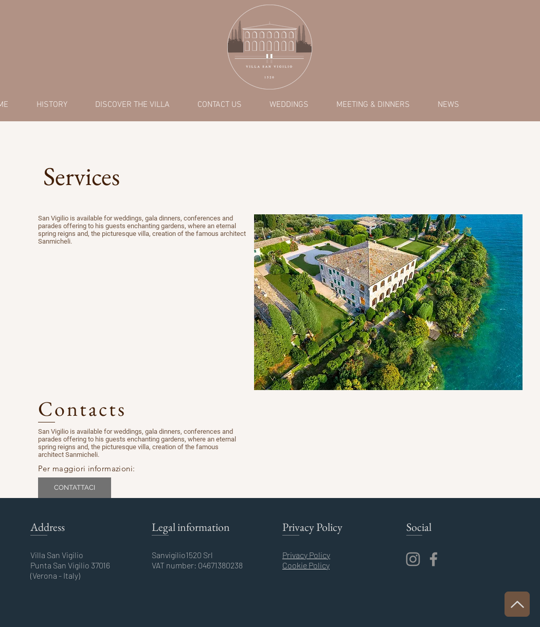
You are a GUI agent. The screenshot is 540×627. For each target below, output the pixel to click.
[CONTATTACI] (74, 487)
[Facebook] (433, 559)
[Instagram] (413, 559)
